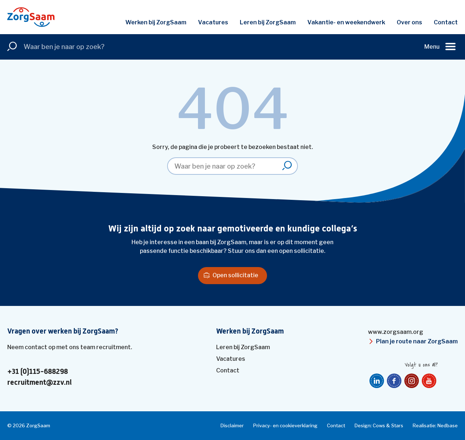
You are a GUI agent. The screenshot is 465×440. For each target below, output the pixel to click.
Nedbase (447, 425)
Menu (432, 46)
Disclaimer (232, 425)
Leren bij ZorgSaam (268, 22)
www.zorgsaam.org (395, 331)
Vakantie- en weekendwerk (346, 22)
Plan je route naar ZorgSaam (417, 341)
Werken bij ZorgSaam (155, 22)
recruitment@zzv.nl (39, 382)
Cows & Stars (388, 425)
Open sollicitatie (235, 275)
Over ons (409, 22)
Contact (446, 22)
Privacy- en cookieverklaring (285, 425)
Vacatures (213, 22)
